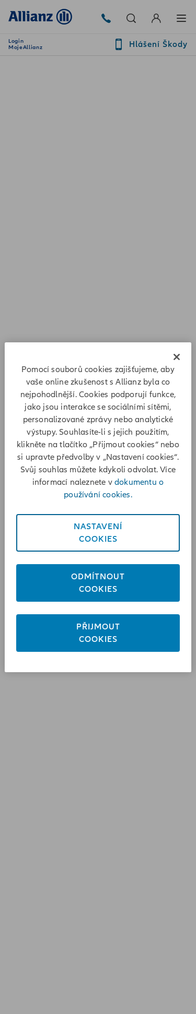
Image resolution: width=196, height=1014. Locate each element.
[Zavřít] (176, 356)
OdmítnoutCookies (98, 582)
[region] (98, 507)
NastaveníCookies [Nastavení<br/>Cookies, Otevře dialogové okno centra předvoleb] (98, 532)
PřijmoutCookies (98, 633)
